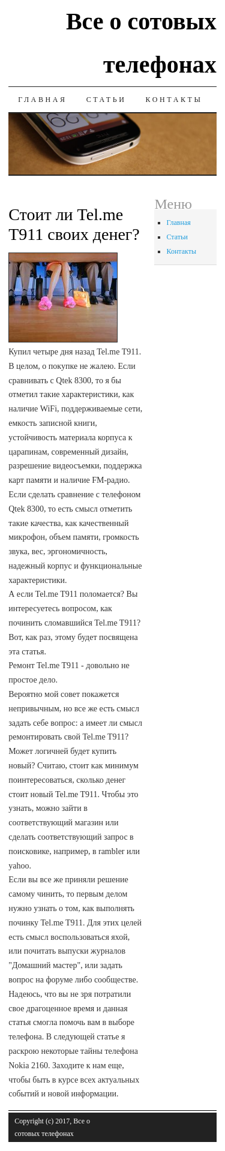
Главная (42, 99)
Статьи (106, 99)
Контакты (173, 99)
